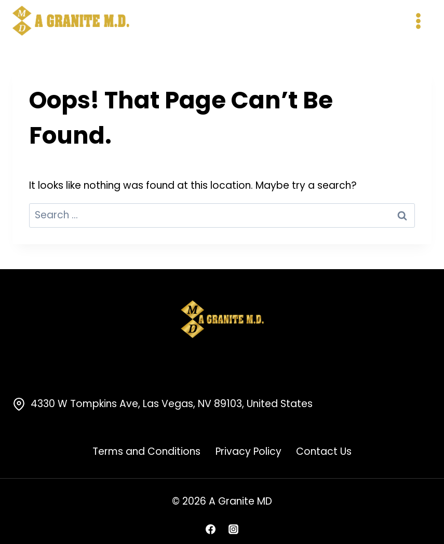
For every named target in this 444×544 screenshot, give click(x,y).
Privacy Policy (248, 451)
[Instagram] (233, 529)
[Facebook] (211, 529)
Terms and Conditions (146, 451)
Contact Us (324, 451)
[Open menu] (418, 21)
